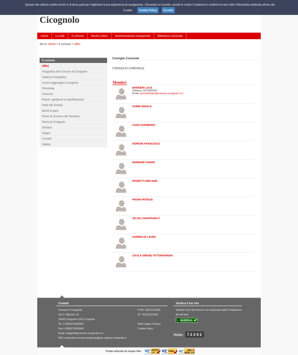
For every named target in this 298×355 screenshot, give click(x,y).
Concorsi (47, 94)
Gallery (46, 144)
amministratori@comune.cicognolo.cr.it (161, 93)
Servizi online (99, 36)
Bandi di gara (50, 110)
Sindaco (47, 127)
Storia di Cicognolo (53, 122)
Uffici (77, 44)
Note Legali (144, 323)
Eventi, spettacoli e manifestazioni (63, 99)
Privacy (156, 323)
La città (59, 36)
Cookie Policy (145, 328)
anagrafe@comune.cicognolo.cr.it (84, 333)
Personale (48, 88)
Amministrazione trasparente (132, 36)
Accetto (168, 10)
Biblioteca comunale (170, 36)
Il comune (78, 36)
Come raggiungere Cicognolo (60, 82)
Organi (46, 133)
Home (44, 36)
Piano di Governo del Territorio (61, 116)
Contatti (46, 138)
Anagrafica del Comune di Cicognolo (64, 71)
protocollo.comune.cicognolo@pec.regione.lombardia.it (95, 337)
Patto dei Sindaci (52, 105)
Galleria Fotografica (54, 77)
